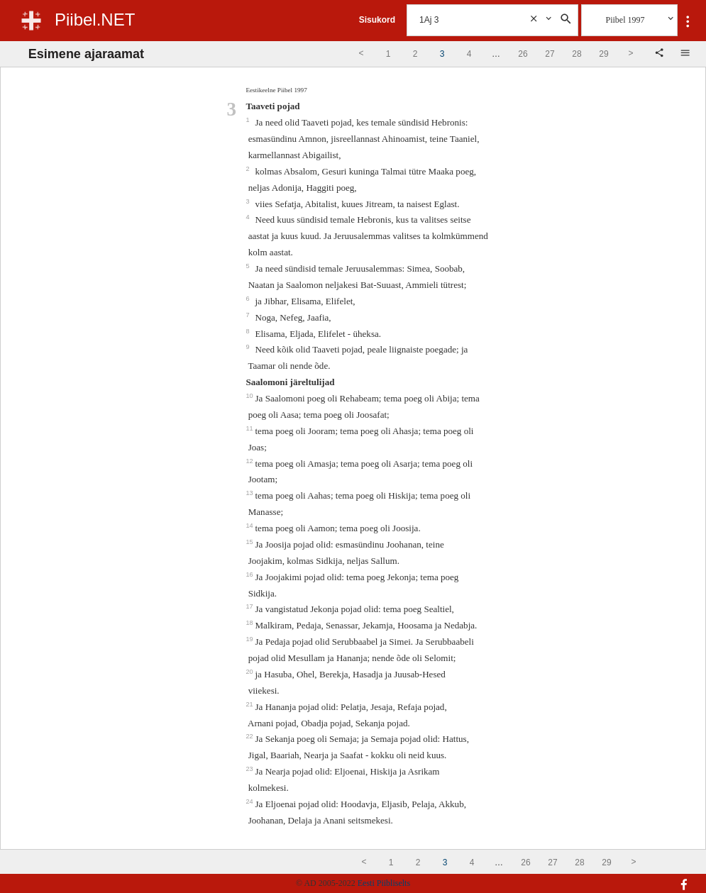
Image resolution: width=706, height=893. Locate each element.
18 (250, 622)
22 (250, 736)
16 (250, 574)
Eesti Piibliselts (384, 883)
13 (250, 493)
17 (250, 606)
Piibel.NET (95, 19)
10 (250, 395)
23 (250, 768)
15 (250, 541)
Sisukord (377, 20)
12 (250, 461)
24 (250, 801)
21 (250, 704)
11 (250, 428)
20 (250, 671)
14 (250, 525)
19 (250, 639)
